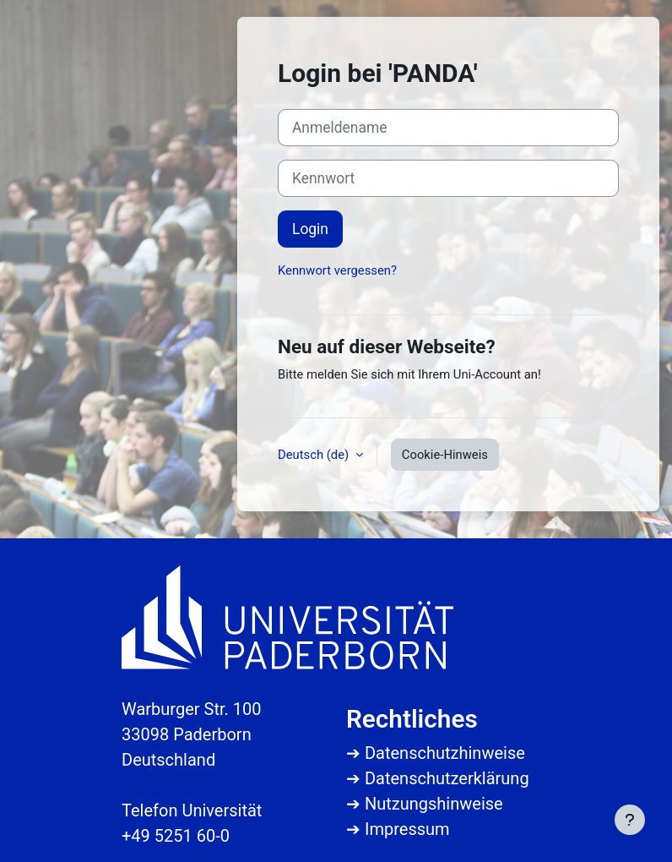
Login (310, 229)
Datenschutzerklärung (447, 778)
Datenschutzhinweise (445, 753)
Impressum (407, 829)
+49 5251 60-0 (176, 836)
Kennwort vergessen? (337, 270)
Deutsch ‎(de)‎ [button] (315, 454)
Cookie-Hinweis (445, 454)
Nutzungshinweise (434, 804)
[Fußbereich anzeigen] (630, 820)
